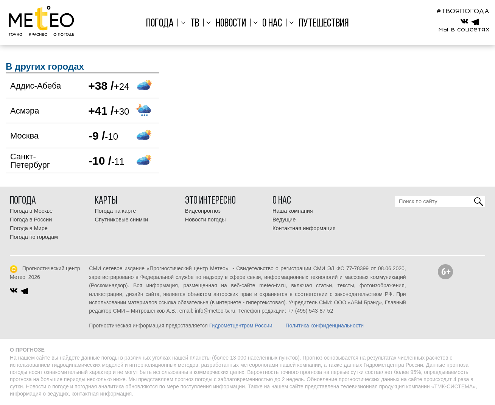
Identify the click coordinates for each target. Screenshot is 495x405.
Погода (160, 24)
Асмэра (24, 110)
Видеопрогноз (203, 211)
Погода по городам (34, 237)
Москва (24, 135)
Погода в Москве (31, 211)
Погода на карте (115, 211)
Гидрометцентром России (240, 325)
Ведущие (284, 220)
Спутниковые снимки (121, 220)
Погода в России (31, 220)
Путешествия (324, 24)
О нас (272, 24)
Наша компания (292, 211)
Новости (231, 24)
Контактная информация (304, 228)
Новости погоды (205, 220)
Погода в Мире (29, 228)
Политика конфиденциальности (324, 325)
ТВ (194, 24)
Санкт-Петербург (30, 161)
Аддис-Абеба (35, 85)
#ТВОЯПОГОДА (462, 11)
